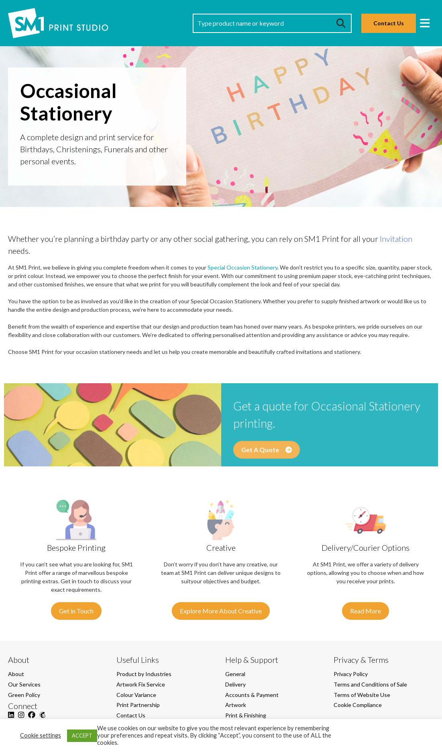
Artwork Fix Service (140, 684)
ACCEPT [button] (82, 735)
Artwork (235, 704)
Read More (365, 611)
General (235, 673)
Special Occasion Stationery (242, 267)
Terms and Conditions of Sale (370, 684)
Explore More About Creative (221, 611)
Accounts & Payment (252, 694)
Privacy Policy (351, 673)
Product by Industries (143, 673)
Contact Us (388, 23)
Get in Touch (76, 611)
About (16, 673)
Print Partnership (138, 704)
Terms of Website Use (362, 694)
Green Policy (24, 694)
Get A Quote (266, 455)
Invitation (396, 238)
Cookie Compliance (358, 704)
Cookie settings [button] (40, 735)
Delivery (235, 684)
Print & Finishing (245, 715)
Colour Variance (136, 694)
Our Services (24, 684)
